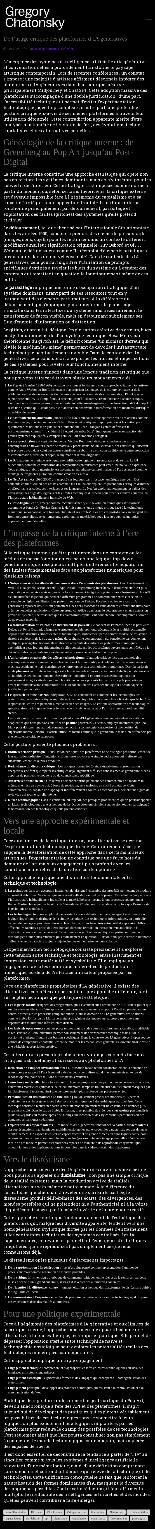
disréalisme (33, 1518)
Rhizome (36, 1512)
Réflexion (67, 49)
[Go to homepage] (36, 18)
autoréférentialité (16, 1512)
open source (98, 1518)
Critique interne (76, 1512)
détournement (119, 1518)
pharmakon (60, 1518)
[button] (149, 18)
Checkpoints (54, 1512)
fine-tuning (97, 1512)
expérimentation (138, 1512)
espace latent (13, 1518)
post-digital (139, 1518)
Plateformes (116, 1512)
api (46, 1518)
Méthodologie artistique (44, 49)
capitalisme (79, 1518)
